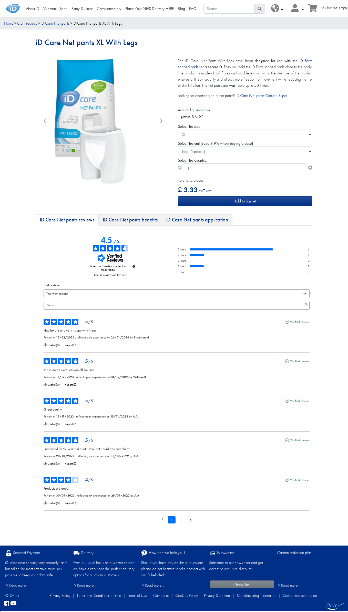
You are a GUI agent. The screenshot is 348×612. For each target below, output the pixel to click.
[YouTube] (13, 604)
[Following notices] (190, 520)
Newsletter (221, 553)
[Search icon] (259, 9)
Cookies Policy (186, 595)
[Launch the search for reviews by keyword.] (306, 305)
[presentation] (45, 121)
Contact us (161, 595)
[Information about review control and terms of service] (134, 266)
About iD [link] (32, 8)
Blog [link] (181, 8)
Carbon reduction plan (294, 552)
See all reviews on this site (110, 275)
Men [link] (63, 8)
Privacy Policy (60, 595)
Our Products (27, 23)
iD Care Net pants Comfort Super (261, 95)
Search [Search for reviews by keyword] (174, 305)
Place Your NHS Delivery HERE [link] (149, 8)
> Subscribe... (242, 584)
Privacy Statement (217, 595)
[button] (277, 8)
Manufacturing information (256, 595)
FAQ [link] (193, 8)
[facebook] (6, 604)
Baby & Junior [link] (82, 8)
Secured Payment (22, 553)
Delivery (83, 553)
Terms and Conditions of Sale (99, 595)
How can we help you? (163, 553)
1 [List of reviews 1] (172, 519)
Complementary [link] (109, 8)
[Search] (228, 9)
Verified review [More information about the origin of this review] (299, 322)
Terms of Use (137, 595)
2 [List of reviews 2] (181, 519)
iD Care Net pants (55, 23)
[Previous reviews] (162, 519)
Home (9, 23)
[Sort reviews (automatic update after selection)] (177, 293)
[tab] (67, 220)
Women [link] (49, 8)
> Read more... (17, 585)
